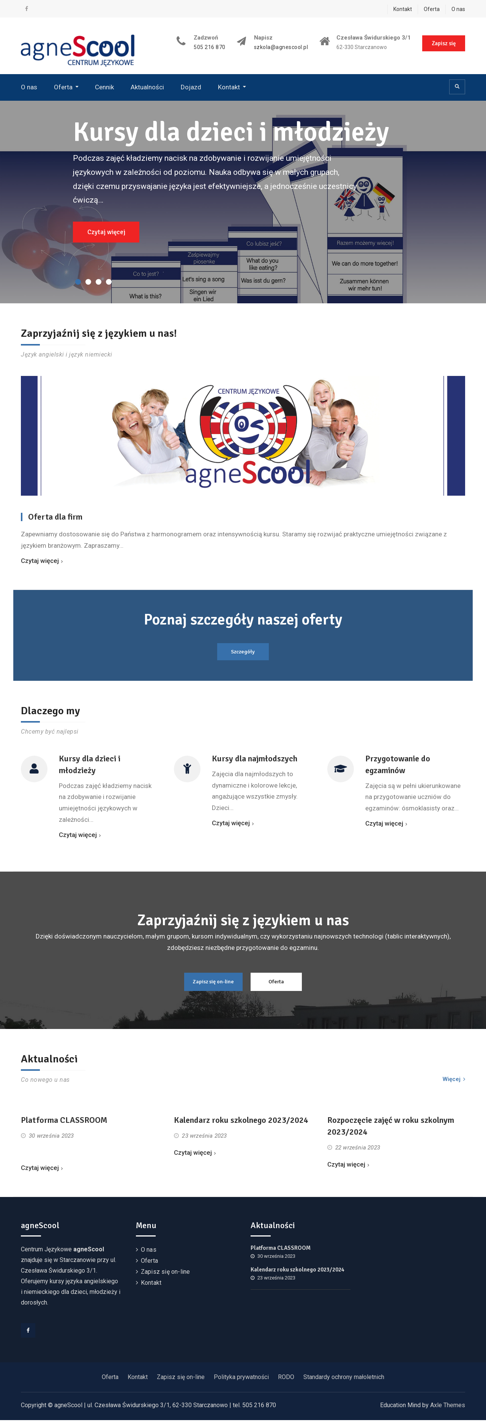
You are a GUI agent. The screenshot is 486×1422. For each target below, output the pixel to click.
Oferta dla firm (55, 517)
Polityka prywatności (241, 1378)
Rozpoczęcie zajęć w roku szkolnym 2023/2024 (390, 1128)
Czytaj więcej (106, 232)
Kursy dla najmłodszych (254, 759)
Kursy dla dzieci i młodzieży (232, 132)
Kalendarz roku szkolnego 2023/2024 (241, 1122)
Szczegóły (243, 651)
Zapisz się (443, 43)
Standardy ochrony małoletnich (343, 1378)
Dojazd (191, 87)
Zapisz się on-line (210, 983)
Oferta (432, 9)
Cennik (104, 87)
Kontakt (402, 9)
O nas (458, 9)
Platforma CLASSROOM (64, 1122)
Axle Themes (447, 1407)
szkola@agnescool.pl (281, 47)
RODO (286, 1378)
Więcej (452, 1081)
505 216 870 (209, 47)
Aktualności (147, 87)
